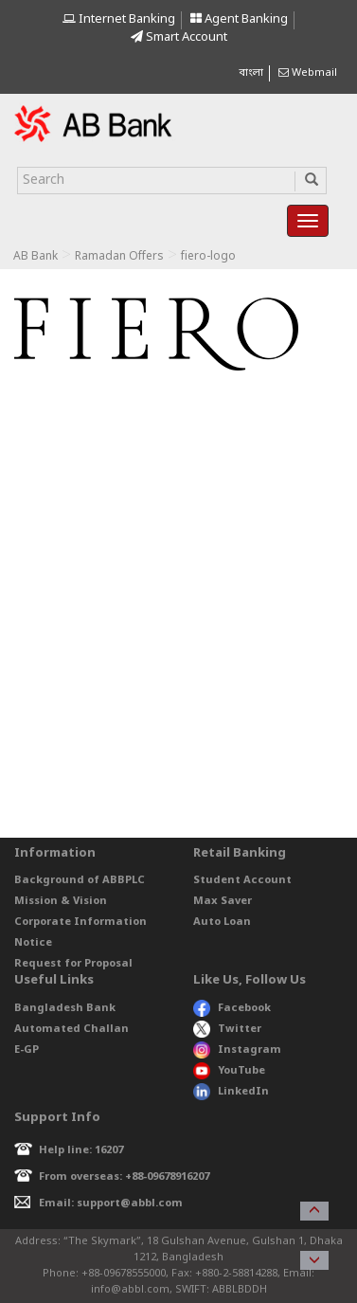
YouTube (229, 1070)
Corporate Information (80, 922)
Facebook (232, 1008)
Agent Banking (239, 19)
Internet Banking (118, 19)
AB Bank (35, 256)
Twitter (227, 1029)
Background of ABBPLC (79, 880)
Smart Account (179, 37)
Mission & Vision (60, 901)
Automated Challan (71, 1029)
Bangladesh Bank (65, 1008)
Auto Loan (222, 922)
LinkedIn (231, 1091)
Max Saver (222, 901)
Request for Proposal (73, 963)
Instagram (237, 1050)
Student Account (242, 880)
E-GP (26, 1050)
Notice (33, 943)
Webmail (307, 73)
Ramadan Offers (119, 256)
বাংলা (251, 73)
